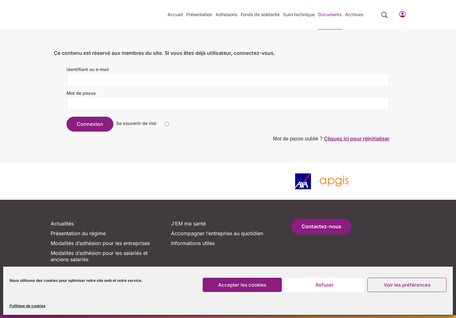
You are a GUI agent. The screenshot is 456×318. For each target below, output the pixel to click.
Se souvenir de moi (136, 123)
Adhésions (226, 14)
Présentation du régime (78, 233)
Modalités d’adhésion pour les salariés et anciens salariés (99, 256)
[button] (384, 15)
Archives (354, 14)
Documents (330, 14)
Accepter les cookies (242, 285)
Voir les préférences (407, 285)
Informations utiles (193, 243)
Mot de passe (81, 93)
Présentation (199, 14)
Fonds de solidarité (260, 14)
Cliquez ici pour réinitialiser (357, 138)
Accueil (175, 14)
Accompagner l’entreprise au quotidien (217, 233)
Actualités (62, 223)
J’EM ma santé (188, 223)
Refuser (325, 285)
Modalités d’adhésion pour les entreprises (100, 243)
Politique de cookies (28, 305)
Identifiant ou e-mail (87, 69)
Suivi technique (299, 14)
